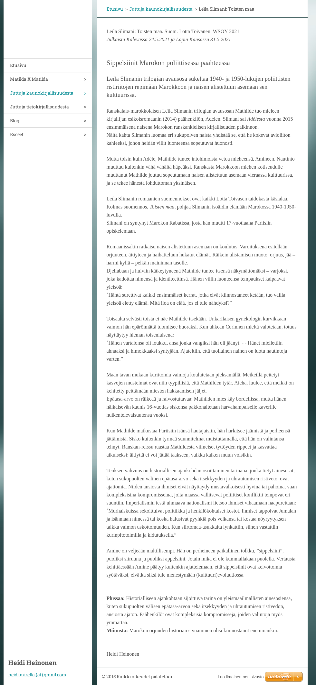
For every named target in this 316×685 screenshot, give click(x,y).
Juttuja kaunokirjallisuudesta (41, 93)
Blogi (15, 120)
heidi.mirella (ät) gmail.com (37, 674)
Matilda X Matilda (29, 79)
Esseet (17, 134)
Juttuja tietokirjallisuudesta (39, 107)
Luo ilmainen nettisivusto (240, 676)
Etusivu (18, 65)
